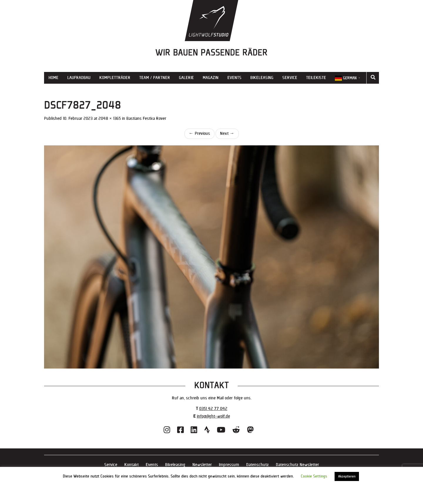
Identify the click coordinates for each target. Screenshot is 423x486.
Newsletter (202, 465)
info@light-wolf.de (213, 416)
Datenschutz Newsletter (297, 465)
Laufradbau (78, 77)
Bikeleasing (261, 77)
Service (289, 77)
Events (234, 77)
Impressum (229, 465)
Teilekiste (316, 77)
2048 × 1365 (109, 118)
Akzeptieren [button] (346, 476)
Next (227, 133)
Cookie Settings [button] (314, 476)
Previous (199, 133)
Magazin (211, 77)
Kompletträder (114, 77)
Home (53, 77)
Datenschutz (257, 465)
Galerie (186, 77)
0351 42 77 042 (213, 408)
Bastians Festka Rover (146, 118)
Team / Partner (154, 77)
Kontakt (131, 465)
